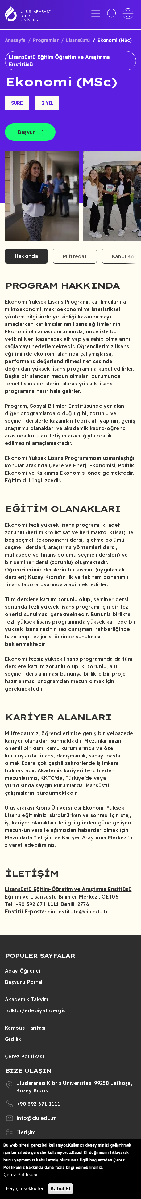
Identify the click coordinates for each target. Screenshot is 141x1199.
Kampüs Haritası (25, 1028)
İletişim (26, 1132)
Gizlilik (13, 1039)
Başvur (26, 132)
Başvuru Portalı (24, 982)
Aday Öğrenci (22, 971)
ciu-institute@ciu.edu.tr (78, 911)
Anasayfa (15, 40)
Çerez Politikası (24, 1056)
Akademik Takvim (26, 999)
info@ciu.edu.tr (36, 1118)
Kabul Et (61, 1188)
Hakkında (26, 256)
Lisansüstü (78, 40)
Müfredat (75, 256)
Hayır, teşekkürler (25, 1189)
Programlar (46, 40)
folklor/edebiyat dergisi (36, 1010)
